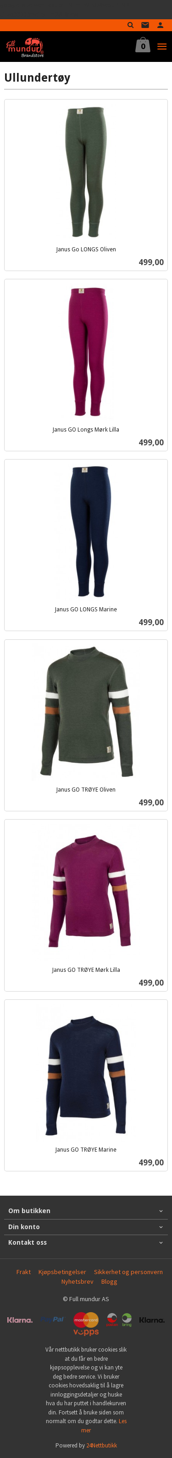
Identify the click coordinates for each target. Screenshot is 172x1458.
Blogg (109, 1281)
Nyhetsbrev (77, 1281)
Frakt (24, 1272)
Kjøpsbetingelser (62, 1272)
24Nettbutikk (101, 1445)
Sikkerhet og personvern (128, 1272)
